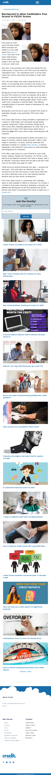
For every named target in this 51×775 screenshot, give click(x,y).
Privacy (6, 730)
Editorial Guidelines (10, 738)
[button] (26, 9)
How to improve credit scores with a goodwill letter (24, 546)
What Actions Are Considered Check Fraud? (21, 427)
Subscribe (26, 216)
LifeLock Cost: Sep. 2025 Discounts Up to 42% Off (23, 366)
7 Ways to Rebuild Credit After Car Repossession (23, 517)
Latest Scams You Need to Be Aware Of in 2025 (22, 245)
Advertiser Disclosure (11, 9)
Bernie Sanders (32, 145)
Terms (6, 728)
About (6, 723)
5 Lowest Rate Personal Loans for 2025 (19, 487)
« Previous (22, 671)
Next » (30, 671)
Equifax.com (6, 192)
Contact (6, 725)
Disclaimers (8, 733)
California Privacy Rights (11, 740)
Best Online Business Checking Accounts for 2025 (23, 305)
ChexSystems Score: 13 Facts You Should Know (22, 638)
